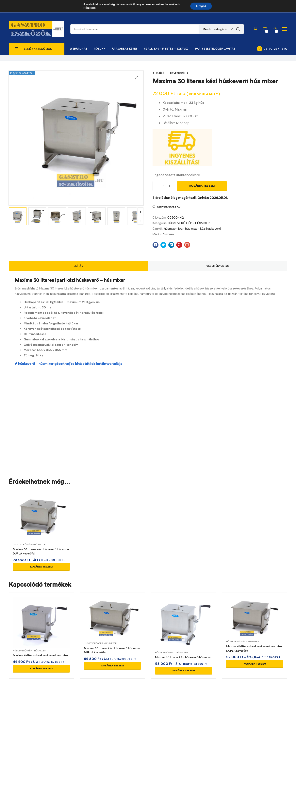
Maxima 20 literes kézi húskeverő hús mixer (183, 657)
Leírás (78, 266)
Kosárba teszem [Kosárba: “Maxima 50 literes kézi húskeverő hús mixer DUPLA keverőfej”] (112, 665)
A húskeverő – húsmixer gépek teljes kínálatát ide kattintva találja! (69, 364)
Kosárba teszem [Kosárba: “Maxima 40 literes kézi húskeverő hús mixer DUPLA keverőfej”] (255, 663)
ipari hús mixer (188, 228)
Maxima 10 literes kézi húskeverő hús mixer (41, 655)
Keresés (238, 29)
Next (140, 211)
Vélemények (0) (217, 266)
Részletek (89, 8)
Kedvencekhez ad (168, 206)
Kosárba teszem (202, 185)
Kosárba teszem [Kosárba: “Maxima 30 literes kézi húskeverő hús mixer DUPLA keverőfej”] (41, 566)
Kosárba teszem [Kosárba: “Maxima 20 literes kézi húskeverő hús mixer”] (184, 670)
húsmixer (170, 228)
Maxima (168, 234)
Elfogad (201, 6)
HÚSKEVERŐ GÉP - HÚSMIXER (189, 223)
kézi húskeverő (210, 228)
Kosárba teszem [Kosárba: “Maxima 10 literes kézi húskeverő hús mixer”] (41, 668)
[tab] (78, 266)
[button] (136, 78)
